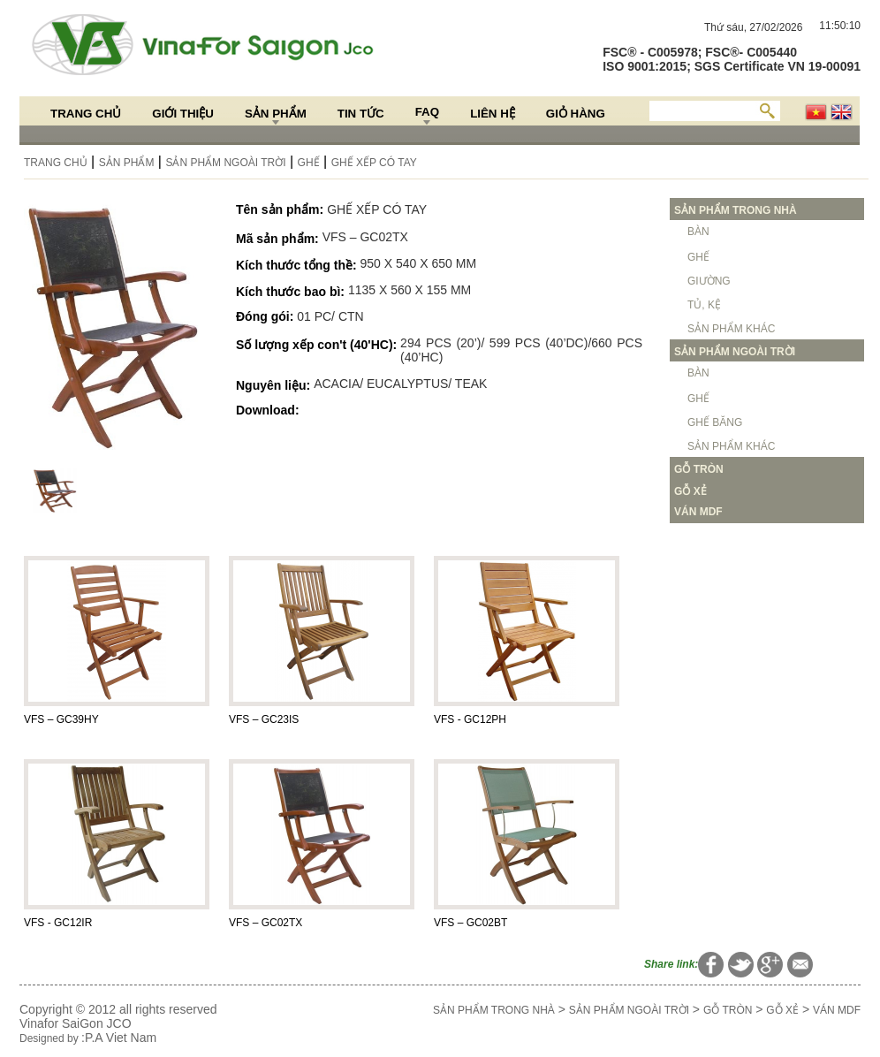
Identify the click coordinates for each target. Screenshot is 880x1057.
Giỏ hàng (575, 113)
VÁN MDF (837, 1010)
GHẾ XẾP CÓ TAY (374, 162)
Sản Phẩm (276, 113)
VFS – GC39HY (61, 719)
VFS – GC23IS (264, 719)
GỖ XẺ (782, 1010)
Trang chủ (85, 113)
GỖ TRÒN (727, 1010)
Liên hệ (492, 113)
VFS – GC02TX (265, 922)
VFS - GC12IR (58, 922)
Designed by (50, 1038)
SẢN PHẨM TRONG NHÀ (494, 1010)
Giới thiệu (183, 113)
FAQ (427, 111)
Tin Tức (361, 113)
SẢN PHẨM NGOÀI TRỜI (225, 162)
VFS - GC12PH (470, 719)
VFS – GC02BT (470, 922)
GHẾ (309, 162)
